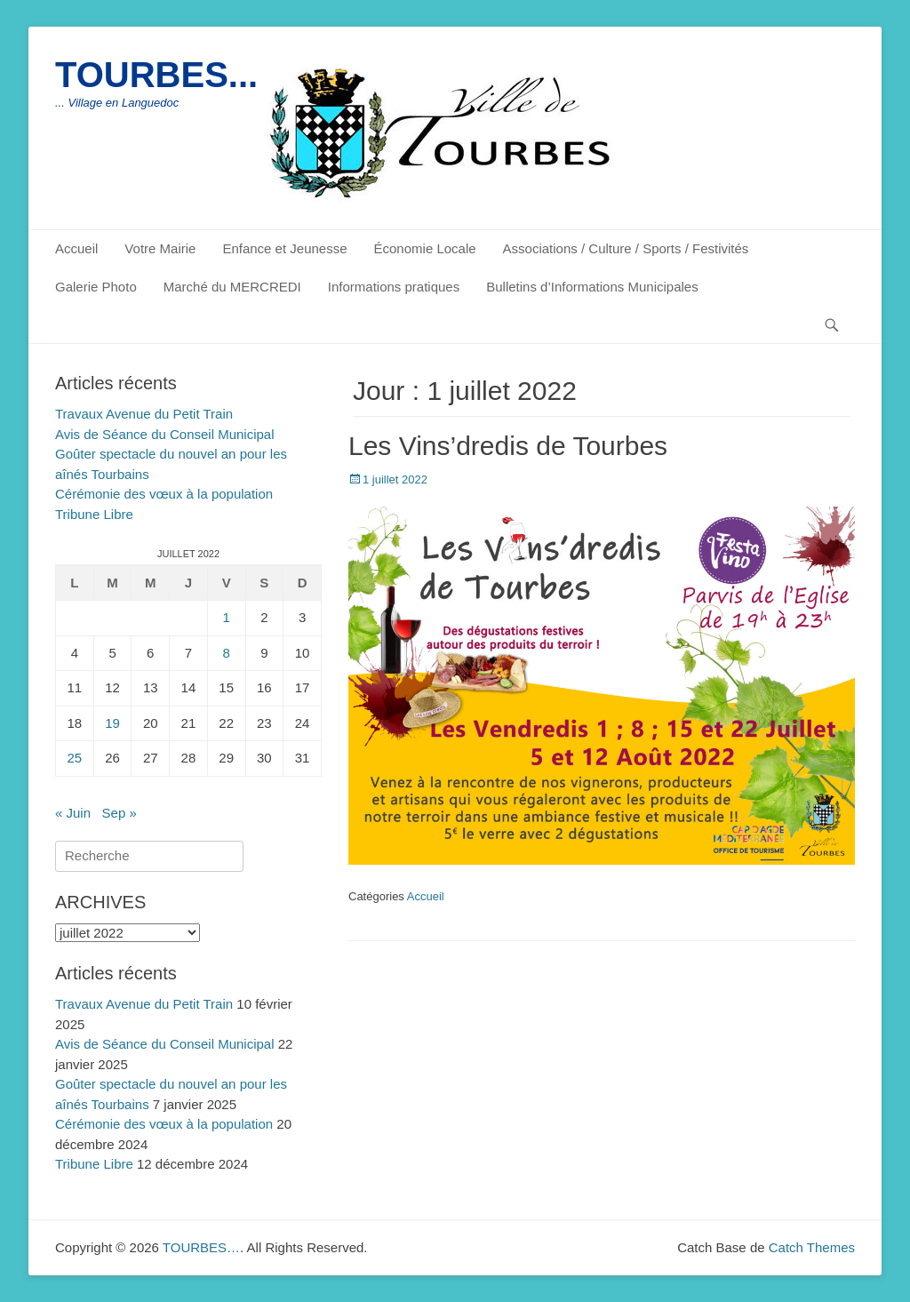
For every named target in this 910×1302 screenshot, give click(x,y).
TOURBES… (201, 1247)
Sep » (119, 812)
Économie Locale (425, 248)
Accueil (76, 248)
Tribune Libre (94, 514)
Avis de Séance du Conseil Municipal (165, 434)
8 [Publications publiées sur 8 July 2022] (225, 652)
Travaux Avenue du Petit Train (144, 413)
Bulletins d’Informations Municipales (592, 286)
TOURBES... (156, 74)
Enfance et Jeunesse (284, 248)
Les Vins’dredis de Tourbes (507, 445)
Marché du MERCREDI (232, 286)
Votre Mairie (160, 248)
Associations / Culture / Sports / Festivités (626, 248)
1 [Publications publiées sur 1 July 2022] (225, 617)
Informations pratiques (393, 286)
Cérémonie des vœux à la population (164, 493)
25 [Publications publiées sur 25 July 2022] (75, 757)
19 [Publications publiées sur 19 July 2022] (112, 723)
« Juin (73, 812)
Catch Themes (812, 1247)
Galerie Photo (96, 286)
